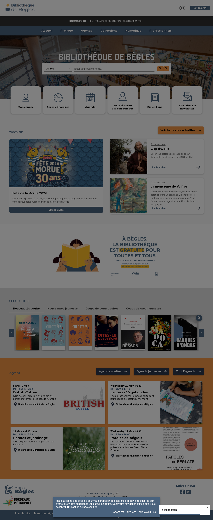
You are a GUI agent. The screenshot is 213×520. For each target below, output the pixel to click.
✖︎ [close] (207, 507)
